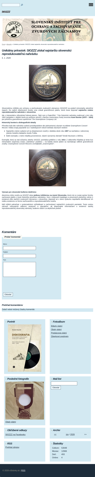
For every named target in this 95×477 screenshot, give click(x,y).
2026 (72, 434)
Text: (4, 260)
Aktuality (9, 44)
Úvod (3, 44)
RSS (23, 470)
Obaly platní (56, 329)
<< (55, 434)
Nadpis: (5, 252)
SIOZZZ (6, 11)
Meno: (5, 244)
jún (67, 434)
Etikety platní (56, 326)
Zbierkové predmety (59, 336)
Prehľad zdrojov (12, 447)
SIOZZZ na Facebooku (15, 435)
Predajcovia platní (59, 333)
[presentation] (20, 285)
